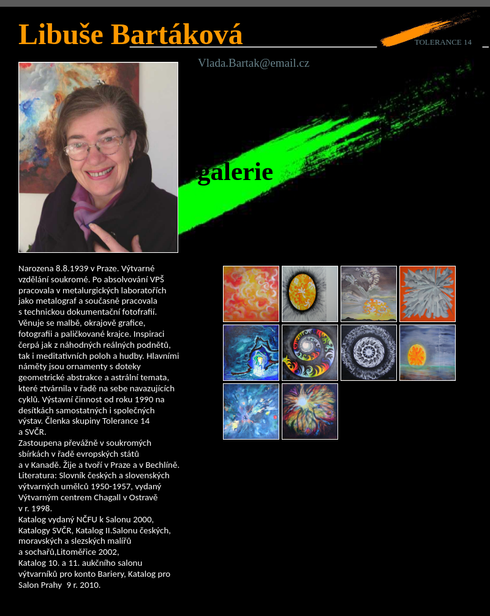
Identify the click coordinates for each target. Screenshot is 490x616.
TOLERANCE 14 (443, 42)
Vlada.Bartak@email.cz (253, 62)
